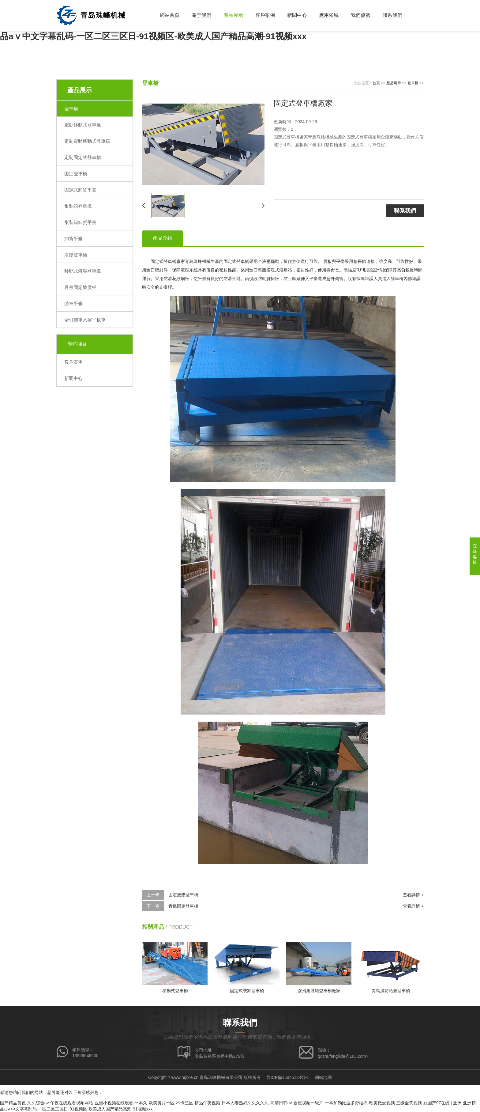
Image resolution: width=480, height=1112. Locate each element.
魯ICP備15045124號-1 (287, 1077)
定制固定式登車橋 (82, 157)
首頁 (376, 83)
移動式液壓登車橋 (82, 271)
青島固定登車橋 (183, 906)
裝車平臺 (73, 303)
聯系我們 (392, 15)
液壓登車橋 (75, 254)
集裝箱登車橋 (78, 206)
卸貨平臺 (73, 238)
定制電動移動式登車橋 (87, 141)
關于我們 (201, 15)
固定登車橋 (75, 173)
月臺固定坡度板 (80, 287)
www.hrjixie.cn (185, 1077)
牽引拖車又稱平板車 (85, 319)
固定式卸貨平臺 (80, 189)
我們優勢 (360, 15)
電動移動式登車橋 (82, 124)
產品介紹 (162, 238)
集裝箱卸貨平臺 (80, 222)
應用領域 (329, 15)
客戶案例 (265, 15)
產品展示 (233, 15)
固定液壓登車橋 (183, 894)
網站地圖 (323, 1077)
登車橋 (71, 108)
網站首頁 (169, 15)
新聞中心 (297, 15)
